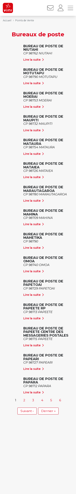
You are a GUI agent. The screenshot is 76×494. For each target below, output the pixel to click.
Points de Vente (24, 20)
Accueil (7, 20)
